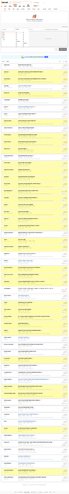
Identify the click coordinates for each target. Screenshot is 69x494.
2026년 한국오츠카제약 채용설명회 (24, 309)
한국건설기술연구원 (7, 449)
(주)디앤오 (6, 225)
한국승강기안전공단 (7, 295)
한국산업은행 (6, 176)
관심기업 (7, 61)
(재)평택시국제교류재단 (8, 386)
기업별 (13, 9)
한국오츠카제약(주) (7, 309)
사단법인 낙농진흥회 (7, 337)
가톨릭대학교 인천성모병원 (8, 169)
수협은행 (5, 302)
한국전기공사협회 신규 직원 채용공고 (24, 162)
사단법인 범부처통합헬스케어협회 (9, 393)
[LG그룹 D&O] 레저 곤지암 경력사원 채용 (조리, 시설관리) (28, 225)
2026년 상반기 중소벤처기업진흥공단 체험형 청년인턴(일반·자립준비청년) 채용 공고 (33, 379)
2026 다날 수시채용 (21, 239)
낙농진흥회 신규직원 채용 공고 (23, 337)
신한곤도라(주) (6, 442)
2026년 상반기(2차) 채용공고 (23, 211)
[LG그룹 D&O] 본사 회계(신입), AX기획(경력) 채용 (27, 428)
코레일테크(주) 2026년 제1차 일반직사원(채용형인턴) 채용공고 (29, 330)
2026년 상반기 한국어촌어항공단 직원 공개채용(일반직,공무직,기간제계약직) (32, 78)
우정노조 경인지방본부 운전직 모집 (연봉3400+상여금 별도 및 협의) (30, 344)
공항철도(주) (6, 218)
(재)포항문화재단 (7, 407)
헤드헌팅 (33, 9)
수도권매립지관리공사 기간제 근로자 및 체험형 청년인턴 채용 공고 (30, 372)
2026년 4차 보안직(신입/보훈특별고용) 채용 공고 (27, 421)
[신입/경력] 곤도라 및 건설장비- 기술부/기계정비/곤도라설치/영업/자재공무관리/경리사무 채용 (35, 442)
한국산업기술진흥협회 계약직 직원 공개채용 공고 (27, 470)
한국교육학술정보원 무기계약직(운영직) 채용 (26, 463)
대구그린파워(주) (7, 358)
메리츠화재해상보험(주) (8, 190)
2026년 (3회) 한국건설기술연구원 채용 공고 (26, 449)
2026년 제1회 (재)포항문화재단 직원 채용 (25, 407)
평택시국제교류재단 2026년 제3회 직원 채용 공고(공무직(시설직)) (30, 386)
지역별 (5, 9)
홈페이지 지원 (64, 67)
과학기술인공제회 (7, 183)
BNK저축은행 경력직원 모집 (23, 323)
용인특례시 (6, 204)
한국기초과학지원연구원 (8, 267)
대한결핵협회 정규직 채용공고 (23, 99)
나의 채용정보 (55, 9)
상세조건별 (22, 9)
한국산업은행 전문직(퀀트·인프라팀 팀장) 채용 (26, 176)
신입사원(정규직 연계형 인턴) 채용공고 (25, 358)
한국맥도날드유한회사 (7, 120)
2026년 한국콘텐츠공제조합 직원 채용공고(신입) (27, 351)
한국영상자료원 (6, 64)
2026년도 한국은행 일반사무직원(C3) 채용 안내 (26, 113)
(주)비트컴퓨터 (6, 281)
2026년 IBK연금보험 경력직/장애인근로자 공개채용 (27, 134)
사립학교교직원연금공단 (8, 127)
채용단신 (49, 9)
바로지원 (64, 291)
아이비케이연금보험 (7, 134)
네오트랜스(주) (6, 92)
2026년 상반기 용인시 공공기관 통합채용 (25, 204)
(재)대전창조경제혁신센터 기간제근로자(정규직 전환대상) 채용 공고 (30, 232)
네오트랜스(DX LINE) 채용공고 (23, 92)
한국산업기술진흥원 (7, 400)
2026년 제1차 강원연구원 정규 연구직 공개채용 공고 (27, 365)
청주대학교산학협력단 (7, 316)
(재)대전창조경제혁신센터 (8, 232)
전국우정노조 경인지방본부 (8, 344)
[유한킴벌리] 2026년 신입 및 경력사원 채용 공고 (26, 253)
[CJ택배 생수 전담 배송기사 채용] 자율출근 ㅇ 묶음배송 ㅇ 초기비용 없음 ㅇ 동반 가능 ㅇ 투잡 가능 (35, 288)
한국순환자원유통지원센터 (8, 155)
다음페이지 (43, 485)
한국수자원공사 (6, 211)
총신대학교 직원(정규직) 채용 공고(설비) (25, 260)
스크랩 (3, 61)
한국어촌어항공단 (7, 78)
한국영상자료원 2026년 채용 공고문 (24, 64)
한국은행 (5, 113)
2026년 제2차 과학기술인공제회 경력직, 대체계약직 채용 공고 (29, 183)
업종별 (18, 9)
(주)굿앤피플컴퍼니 (7, 288)
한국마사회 (6, 106)
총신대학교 (6, 260)
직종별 (9, 9)
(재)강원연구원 (6, 365)
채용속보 (29, 9)
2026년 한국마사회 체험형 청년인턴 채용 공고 (26, 106)
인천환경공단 (6, 456)
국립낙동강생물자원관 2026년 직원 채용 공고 (26, 435)
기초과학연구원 (6, 414)
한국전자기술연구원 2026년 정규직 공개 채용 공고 (27, 141)
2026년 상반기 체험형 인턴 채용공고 (24, 85)
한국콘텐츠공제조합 (7, 351)
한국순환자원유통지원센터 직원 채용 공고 (25, 155)
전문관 (38, 9)
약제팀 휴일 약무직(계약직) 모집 (24, 169)
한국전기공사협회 (7, 162)
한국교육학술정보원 (7, 463)
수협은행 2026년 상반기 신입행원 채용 (25, 302)
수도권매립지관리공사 (7, 372)
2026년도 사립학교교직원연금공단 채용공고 (26, 127)
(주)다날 (5, 239)
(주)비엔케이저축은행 (7, 323)
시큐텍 (5, 421)
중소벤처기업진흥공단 (7, 379)
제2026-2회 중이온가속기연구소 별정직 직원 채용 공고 (28, 414)
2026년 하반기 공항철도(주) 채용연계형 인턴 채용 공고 (28, 218)
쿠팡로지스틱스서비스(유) (8, 274)
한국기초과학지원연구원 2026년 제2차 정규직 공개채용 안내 (29, 267)
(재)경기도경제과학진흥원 (8, 477)
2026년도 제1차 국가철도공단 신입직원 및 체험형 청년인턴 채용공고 (30, 71)
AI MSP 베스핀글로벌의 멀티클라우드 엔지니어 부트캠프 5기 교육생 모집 (31, 281)
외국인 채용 (44, 9)
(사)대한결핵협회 (7, 99)
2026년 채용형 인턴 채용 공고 (23, 295)
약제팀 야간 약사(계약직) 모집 (23, 246)
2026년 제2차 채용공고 (22, 148)
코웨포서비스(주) (7, 148)
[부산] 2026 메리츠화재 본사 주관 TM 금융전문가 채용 (28, 190)
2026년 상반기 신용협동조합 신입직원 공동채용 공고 (27, 197)
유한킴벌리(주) (6, 253)
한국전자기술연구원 (7, 141)
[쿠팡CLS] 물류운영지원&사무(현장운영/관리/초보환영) (28, 274)
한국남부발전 (6, 85)
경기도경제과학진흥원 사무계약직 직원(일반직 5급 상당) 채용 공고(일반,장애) (32, 477)
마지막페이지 (45, 485)
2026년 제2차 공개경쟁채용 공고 (24, 456)
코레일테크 (6, 330)
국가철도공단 (6, 71)
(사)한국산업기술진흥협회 (8, 470)
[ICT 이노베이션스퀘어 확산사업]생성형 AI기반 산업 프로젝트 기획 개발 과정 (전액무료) (34, 316)
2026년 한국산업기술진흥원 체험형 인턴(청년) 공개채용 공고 (29, 400)
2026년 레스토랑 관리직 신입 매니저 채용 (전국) (26, 120)
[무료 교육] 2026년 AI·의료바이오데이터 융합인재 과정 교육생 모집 (30, 393)
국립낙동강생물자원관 (7, 435)
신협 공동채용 (6, 197)
